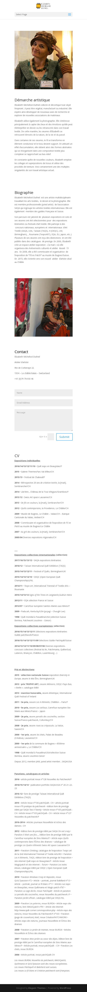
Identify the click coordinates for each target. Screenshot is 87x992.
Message (44, 420)
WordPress (65, 988)
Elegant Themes (37, 988)
